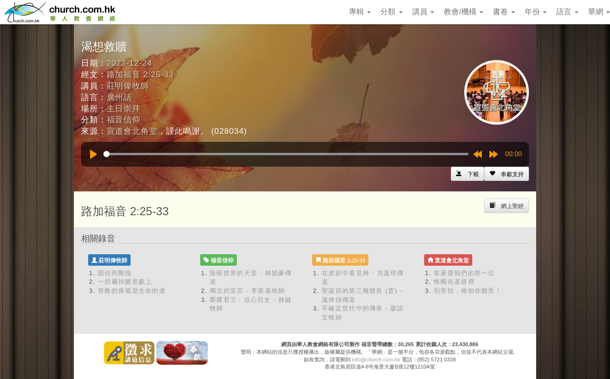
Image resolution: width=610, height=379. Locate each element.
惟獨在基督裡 (454, 281)
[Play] (93, 154)
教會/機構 (463, 12)
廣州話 (119, 97)
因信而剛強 (115, 273)
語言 (567, 12)
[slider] (285, 154)
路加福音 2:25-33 (140, 74)
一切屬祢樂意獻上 (125, 281)
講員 (423, 12)
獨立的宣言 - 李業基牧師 (247, 290)
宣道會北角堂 (132, 131)
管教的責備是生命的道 (132, 290)
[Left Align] (506, 174)
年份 (536, 12)
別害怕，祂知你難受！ (468, 290)
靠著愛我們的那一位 (464, 273)
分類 (391, 12)
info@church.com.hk (376, 359)
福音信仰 (124, 119)
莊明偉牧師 (128, 85)
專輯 (360, 12)
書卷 (504, 12)
